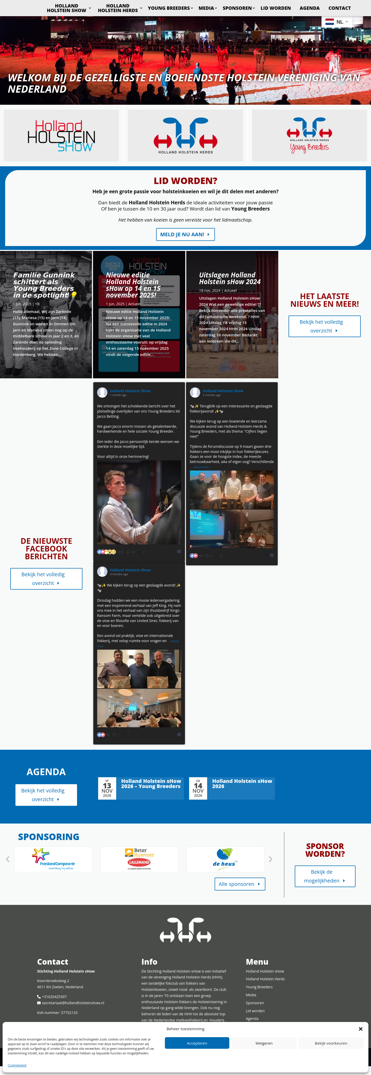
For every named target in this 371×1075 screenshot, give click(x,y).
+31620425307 (54, 1005)
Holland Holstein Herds (149, 8)
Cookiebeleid (17, 1065)
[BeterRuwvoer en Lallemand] (139, 868)
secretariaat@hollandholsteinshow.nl (73, 1011)
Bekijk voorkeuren (331, 1043)
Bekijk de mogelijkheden (322, 885)
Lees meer (9, 262)
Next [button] (270, 868)
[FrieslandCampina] (53, 868)
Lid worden (307, 8)
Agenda (341, 8)
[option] (53, 868)
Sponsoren (268, 8)
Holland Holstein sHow (97, 8)
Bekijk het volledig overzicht (321, 335)
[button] (360, 1029)
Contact (339, 19)
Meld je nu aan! (182, 243)
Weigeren (264, 1043)
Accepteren (197, 1043)
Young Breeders (200, 8)
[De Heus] (225, 868)
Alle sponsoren (236, 892)
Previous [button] (7, 868)
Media (237, 8)
